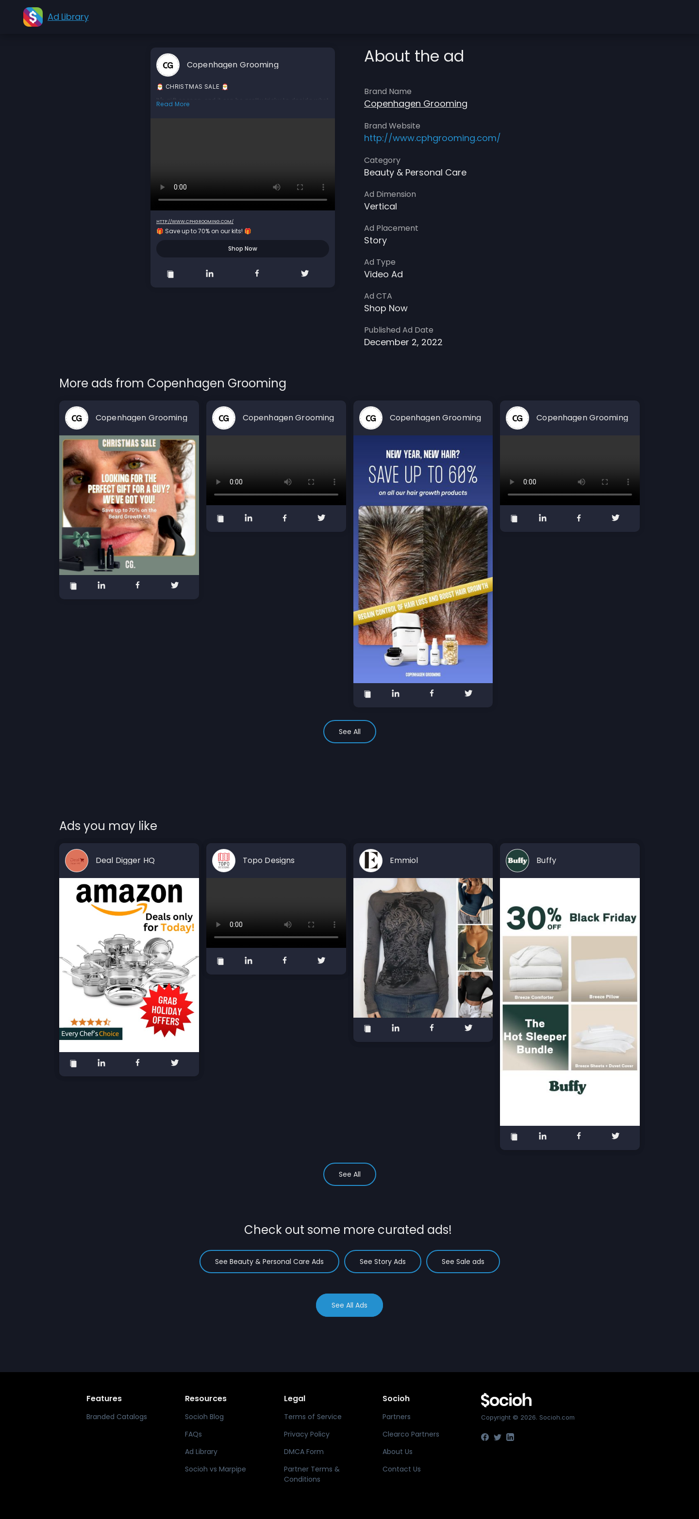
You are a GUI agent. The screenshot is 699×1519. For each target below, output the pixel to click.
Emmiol (404, 860)
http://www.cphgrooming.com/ (194, 221)
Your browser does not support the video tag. (242, 164)
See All (350, 731)
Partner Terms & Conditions (312, 1474)
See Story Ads (383, 1261)
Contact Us (402, 1469)
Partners (397, 1417)
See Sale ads (463, 1261)
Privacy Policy (307, 1434)
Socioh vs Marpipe (215, 1469)
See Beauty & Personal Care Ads (269, 1261)
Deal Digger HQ (125, 860)
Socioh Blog (204, 1417)
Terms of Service (313, 1417)
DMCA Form (304, 1451)
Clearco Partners (411, 1434)
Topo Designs (269, 860)
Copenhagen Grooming (233, 65)
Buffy (546, 860)
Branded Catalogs (116, 1417)
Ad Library (201, 1451)
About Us (398, 1451)
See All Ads (349, 1305)
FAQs (193, 1434)
